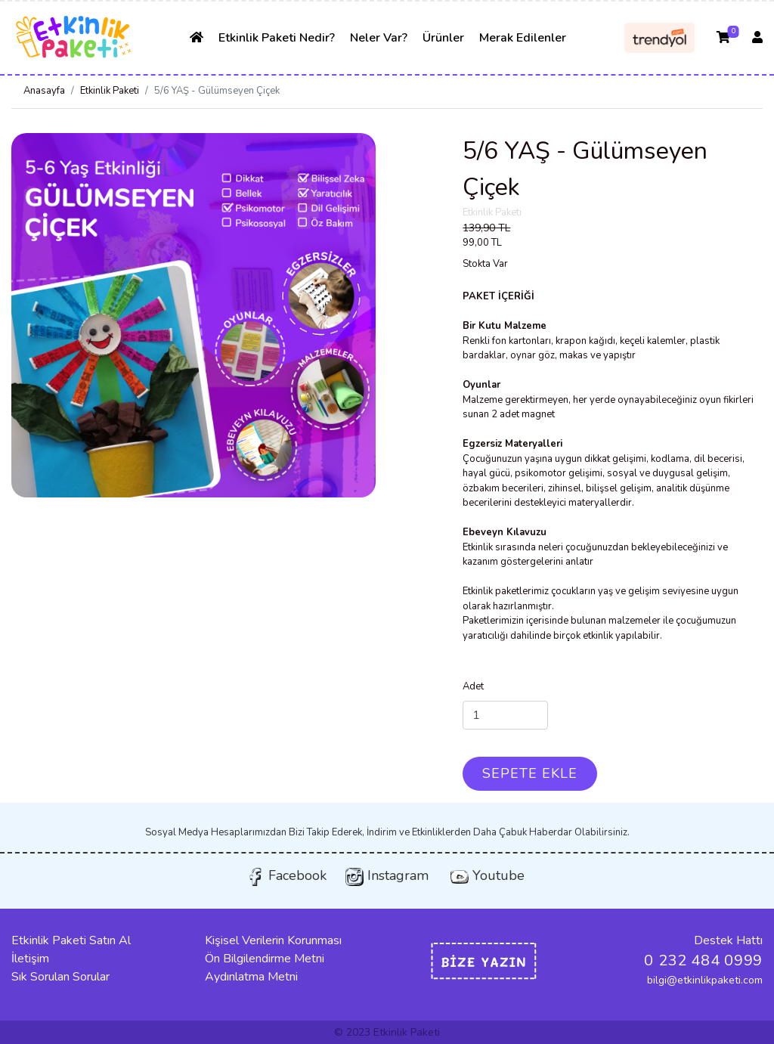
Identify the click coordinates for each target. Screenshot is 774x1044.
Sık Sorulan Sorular (60, 976)
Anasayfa (44, 91)
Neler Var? (378, 37)
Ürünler (443, 37)
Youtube (487, 875)
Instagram (387, 875)
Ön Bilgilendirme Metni (264, 958)
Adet (473, 686)
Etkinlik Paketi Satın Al (71, 940)
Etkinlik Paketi (109, 91)
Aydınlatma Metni (251, 976)
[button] (38, 315)
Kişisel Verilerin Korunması (273, 940)
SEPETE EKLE (529, 773)
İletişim (30, 958)
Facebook (286, 875)
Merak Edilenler (522, 37)
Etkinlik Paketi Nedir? (276, 37)
